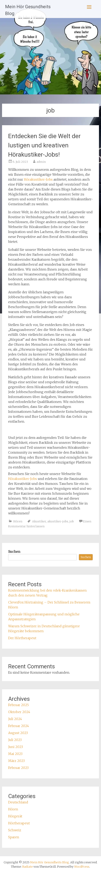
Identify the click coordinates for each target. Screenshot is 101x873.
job (71, 521)
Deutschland (18, 802)
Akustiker (39, 521)
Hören (17, 521)
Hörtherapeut (19, 823)
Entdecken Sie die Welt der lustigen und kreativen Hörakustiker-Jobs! (44, 145)
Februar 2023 (18, 768)
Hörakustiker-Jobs (38, 179)
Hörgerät (15, 816)
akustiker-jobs (57, 521)
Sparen (13, 837)
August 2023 (18, 733)
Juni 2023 (15, 747)
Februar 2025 (18, 705)
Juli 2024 (15, 719)
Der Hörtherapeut (22, 638)
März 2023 (16, 761)
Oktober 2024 (19, 712)
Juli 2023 (15, 740)
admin (41, 162)
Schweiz (14, 830)
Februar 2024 (18, 726)
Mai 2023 (15, 754)
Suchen (14, 551)
